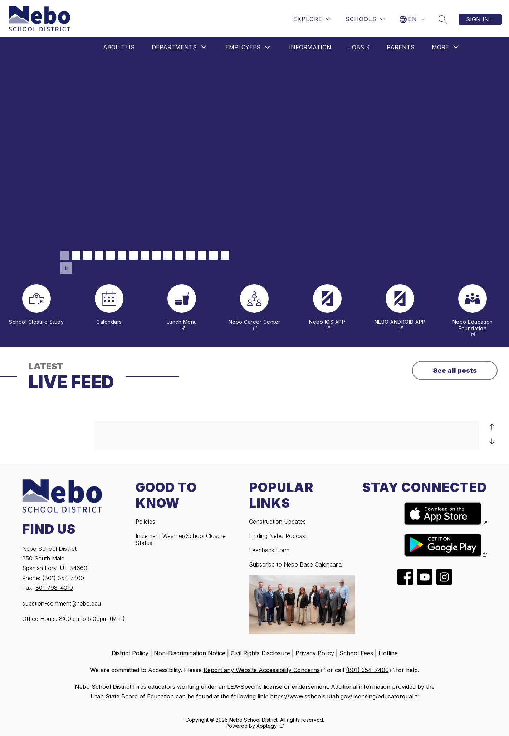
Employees (242, 47)
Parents (401, 47)
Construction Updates (277, 521)
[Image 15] (225, 255)
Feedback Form (269, 550)
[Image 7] (133, 255)
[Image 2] (76, 255)
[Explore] (312, 19)
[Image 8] (145, 255)
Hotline (388, 653)
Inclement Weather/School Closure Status (181, 539)
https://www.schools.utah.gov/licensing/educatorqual (341, 696)
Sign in (477, 19)
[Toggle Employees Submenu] (267, 47)
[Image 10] (167, 255)
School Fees (356, 653)
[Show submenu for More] (440, 47)
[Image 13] (202, 255)
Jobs (356, 47)
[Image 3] (87, 255)
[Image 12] (190, 255)
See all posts (455, 370)
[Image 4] (99, 255)
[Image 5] (110, 255)
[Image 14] (213, 255)
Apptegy (267, 726)
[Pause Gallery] (66, 268)
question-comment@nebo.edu (61, 603)
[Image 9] (156, 255)
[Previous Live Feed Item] (492, 427)
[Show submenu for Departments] (174, 47)
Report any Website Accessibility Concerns (262, 669)
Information (310, 47)
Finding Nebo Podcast (278, 535)
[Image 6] (122, 255)
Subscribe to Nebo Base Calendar (293, 564)
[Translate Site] (412, 19)
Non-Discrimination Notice (189, 653)
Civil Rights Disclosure (260, 653)
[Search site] (443, 19)
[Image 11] (179, 255)
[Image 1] (64, 255)
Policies (145, 521)
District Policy (130, 653)
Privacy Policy (314, 653)
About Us (118, 47)
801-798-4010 (54, 587)
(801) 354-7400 (63, 578)
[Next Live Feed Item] (492, 441)
